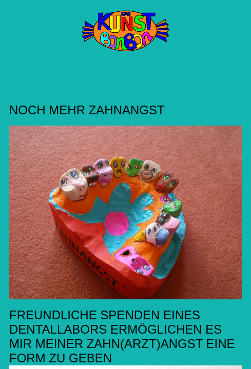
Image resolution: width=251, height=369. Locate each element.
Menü (16, 25)
